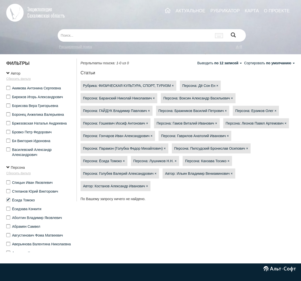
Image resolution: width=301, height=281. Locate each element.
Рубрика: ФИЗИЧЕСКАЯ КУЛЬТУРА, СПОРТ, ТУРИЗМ (128, 86)
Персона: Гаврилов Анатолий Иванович (195, 136)
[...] (135, 35)
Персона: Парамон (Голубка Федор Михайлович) (124, 148)
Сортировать (269, 63)
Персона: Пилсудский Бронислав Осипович (211, 148)
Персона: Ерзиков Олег (255, 111)
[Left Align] (233, 35)
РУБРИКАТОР (225, 10)
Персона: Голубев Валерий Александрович (120, 174)
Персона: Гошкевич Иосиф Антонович (115, 123)
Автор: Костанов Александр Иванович (115, 186)
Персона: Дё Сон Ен (200, 86)
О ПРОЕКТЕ (277, 10)
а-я (239, 47)
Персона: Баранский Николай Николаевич (119, 98)
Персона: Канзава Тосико (207, 161)
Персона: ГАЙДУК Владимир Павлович (116, 111)
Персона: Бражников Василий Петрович (193, 111)
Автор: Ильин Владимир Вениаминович (199, 174)
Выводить (220, 63)
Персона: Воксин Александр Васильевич (198, 98)
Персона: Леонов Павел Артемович (256, 123)
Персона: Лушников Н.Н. (155, 161)
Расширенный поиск (75, 47)
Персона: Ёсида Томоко (104, 161)
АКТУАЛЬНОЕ (190, 10)
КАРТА (252, 10)
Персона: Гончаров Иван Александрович (118, 136)
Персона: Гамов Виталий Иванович (187, 123)
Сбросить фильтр (18, 79)
